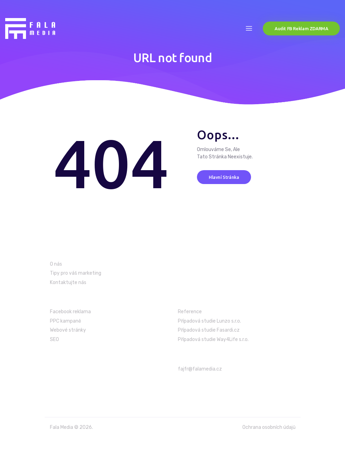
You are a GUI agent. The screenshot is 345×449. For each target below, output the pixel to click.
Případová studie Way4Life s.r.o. (213, 339)
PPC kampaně (65, 321)
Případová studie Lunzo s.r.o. (209, 321)
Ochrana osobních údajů (268, 427)
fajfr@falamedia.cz (200, 369)
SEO (54, 339)
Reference (190, 312)
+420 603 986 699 (202, 386)
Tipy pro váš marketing (75, 273)
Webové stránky (68, 330)
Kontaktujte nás (68, 282)
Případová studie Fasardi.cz (209, 330)
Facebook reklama (70, 312)
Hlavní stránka (224, 176)
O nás (56, 264)
